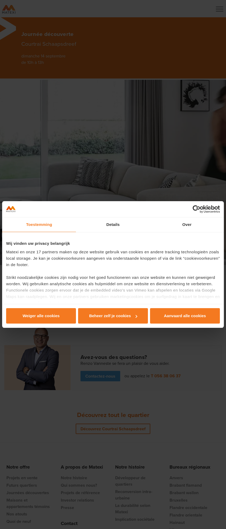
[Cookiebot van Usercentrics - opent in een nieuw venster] (196, 209)
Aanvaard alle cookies (185, 315)
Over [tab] (187, 224)
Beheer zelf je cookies (113, 315)
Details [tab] (113, 224)
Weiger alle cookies (41, 315)
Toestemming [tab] (39, 224)
